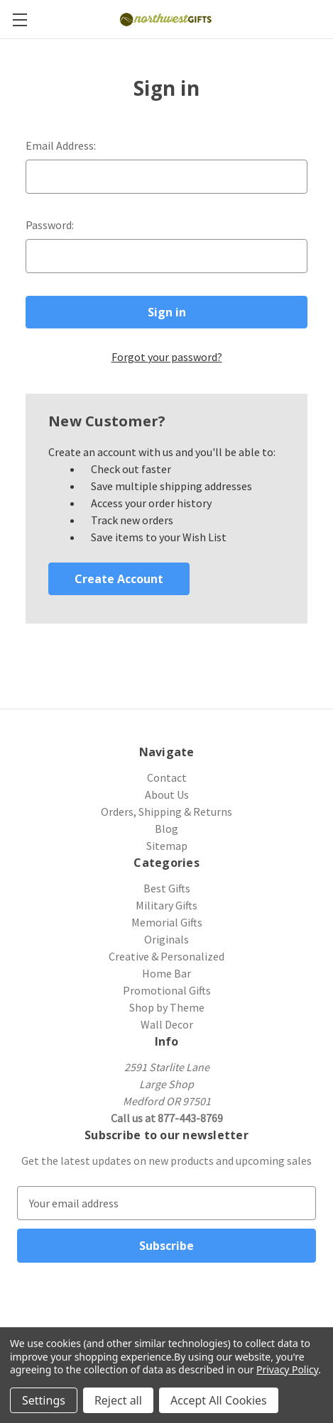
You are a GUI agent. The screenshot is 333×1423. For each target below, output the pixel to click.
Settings (43, 1400)
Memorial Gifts (166, 922)
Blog (166, 828)
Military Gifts (166, 905)
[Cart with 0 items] (324, 18)
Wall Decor (167, 1024)
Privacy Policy (287, 1369)
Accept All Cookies (218, 1400)
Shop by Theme (166, 1007)
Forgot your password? (166, 357)
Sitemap (166, 845)
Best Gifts (166, 888)
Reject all (118, 1400)
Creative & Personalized (166, 956)
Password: (50, 225)
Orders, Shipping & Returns (166, 811)
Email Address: (61, 145)
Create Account (119, 579)
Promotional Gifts (167, 990)
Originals (166, 939)
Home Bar (166, 973)
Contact (167, 777)
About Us (167, 794)
